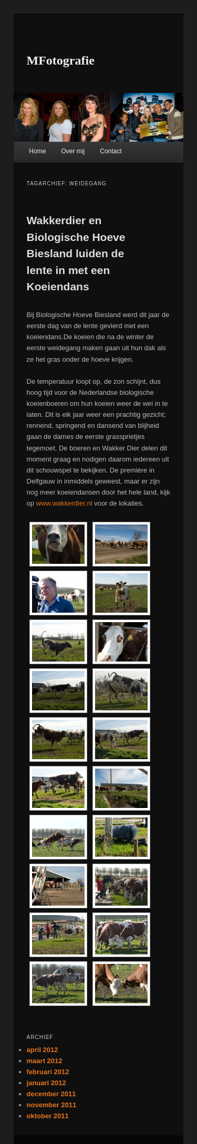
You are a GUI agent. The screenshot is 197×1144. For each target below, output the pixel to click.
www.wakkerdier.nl (64, 503)
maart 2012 (45, 1061)
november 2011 (52, 1105)
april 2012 (42, 1050)
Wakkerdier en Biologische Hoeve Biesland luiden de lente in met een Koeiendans (76, 253)
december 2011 (51, 1094)
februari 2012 (48, 1072)
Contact (110, 151)
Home (37, 151)
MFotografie (61, 60)
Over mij (73, 151)
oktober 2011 (48, 1116)
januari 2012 (46, 1083)
